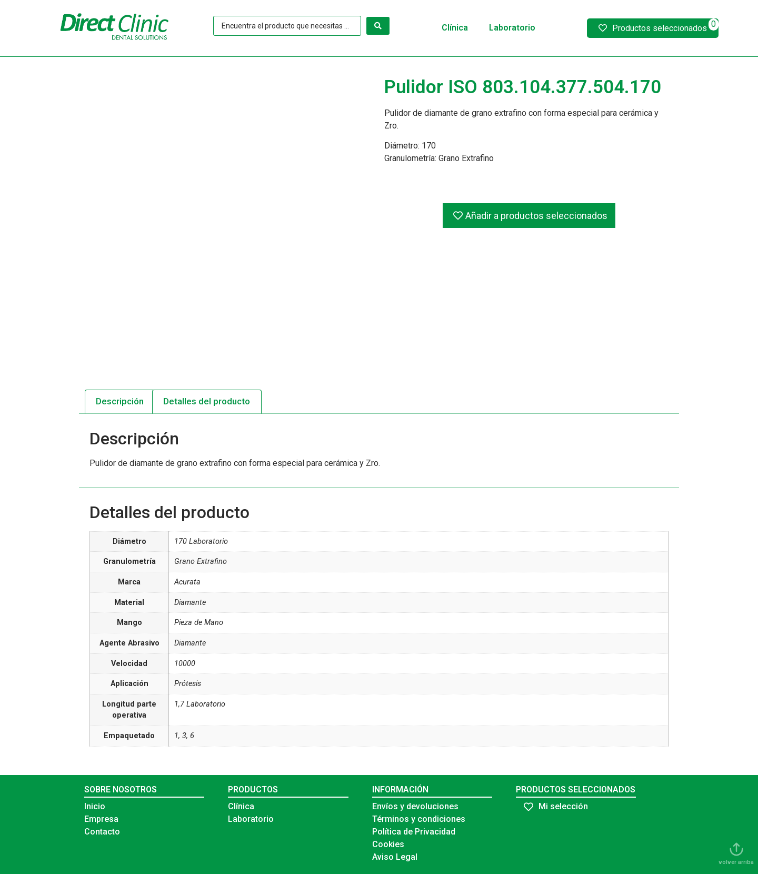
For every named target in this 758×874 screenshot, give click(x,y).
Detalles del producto (206, 401)
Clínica (455, 28)
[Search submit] (378, 26)
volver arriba (736, 862)
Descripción (120, 401)
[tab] (120, 402)
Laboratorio (512, 28)
